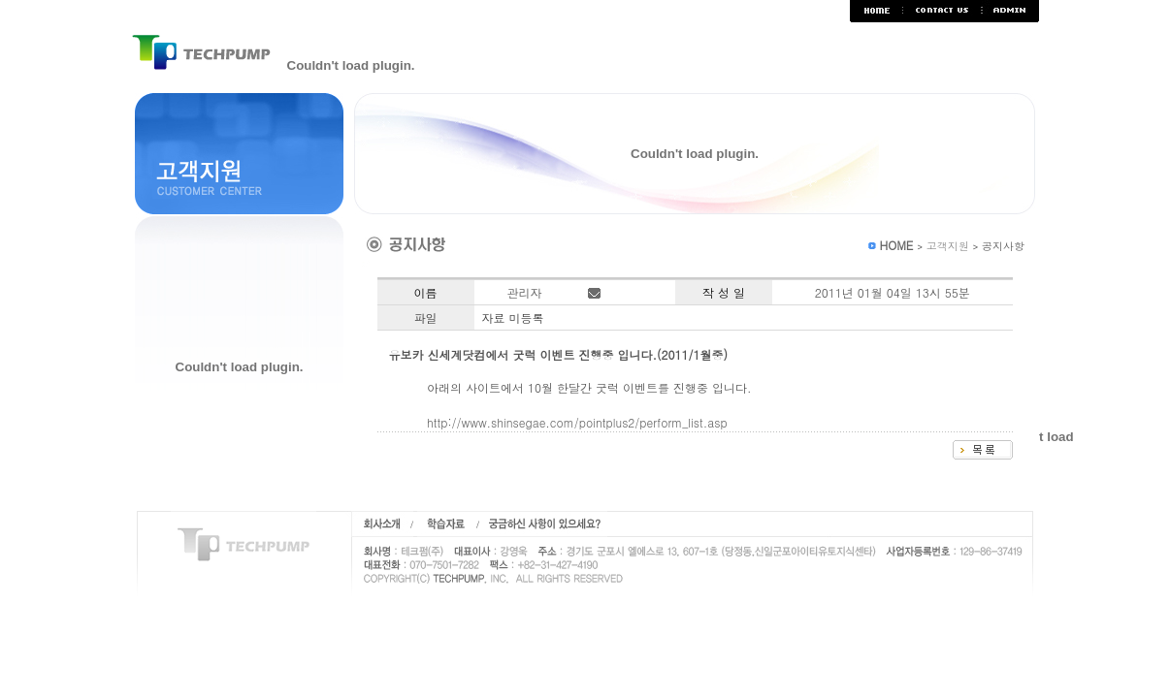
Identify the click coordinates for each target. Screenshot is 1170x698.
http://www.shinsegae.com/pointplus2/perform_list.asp (577, 422)
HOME (896, 245)
